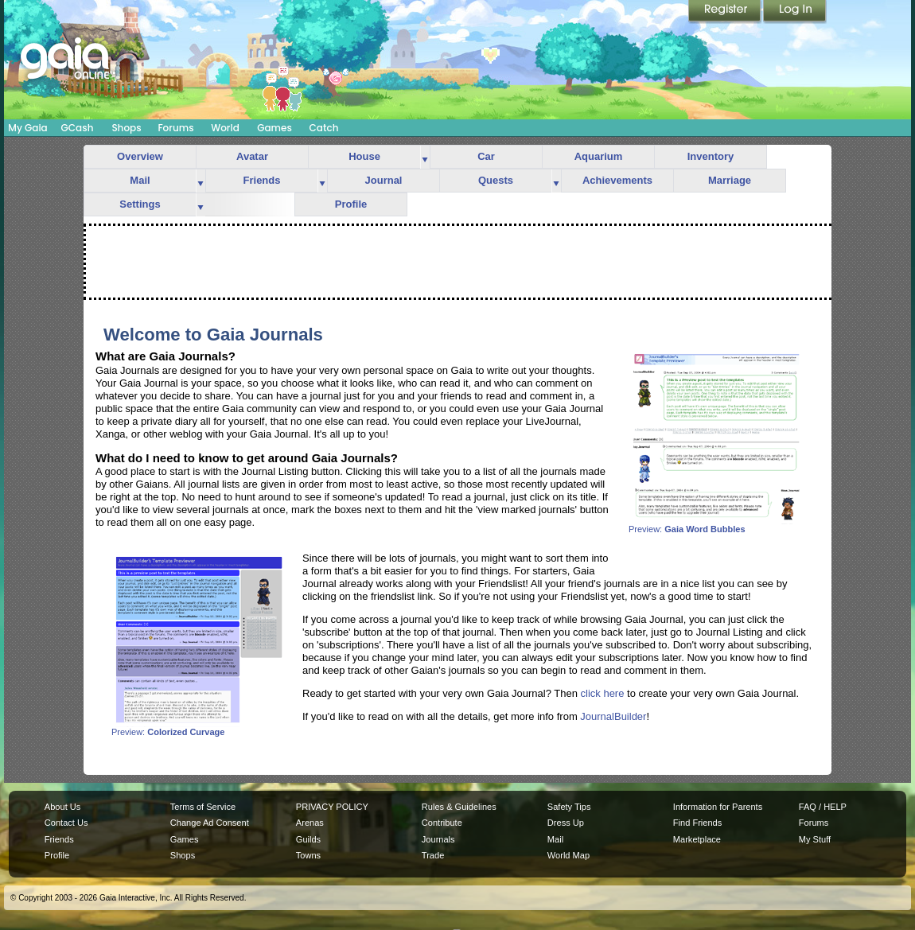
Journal (384, 180)
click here (603, 693)
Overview (140, 156)
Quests (495, 180)
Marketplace (697, 839)
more (425, 157)
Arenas (310, 822)
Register (725, 12)
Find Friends (697, 822)
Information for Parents (717, 806)
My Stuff (815, 839)
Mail (140, 180)
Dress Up (565, 822)
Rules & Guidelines (459, 806)
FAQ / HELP (823, 806)
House (364, 156)
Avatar (252, 156)
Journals (438, 839)
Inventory (710, 156)
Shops (126, 127)
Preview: (716, 525)
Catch (324, 127)
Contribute (442, 822)
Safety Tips (569, 806)
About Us (62, 806)
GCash (77, 127)
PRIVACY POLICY (332, 806)
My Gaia (27, 127)
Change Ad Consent (209, 822)
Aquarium (598, 156)
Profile (351, 204)
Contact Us (66, 822)
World (225, 127)
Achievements (617, 180)
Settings (139, 204)
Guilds (308, 839)
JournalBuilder (613, 716)
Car (486, 156)
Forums (175, 127)
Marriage (729, 180)
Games (274, 127)
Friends (262, 180)
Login (795, 12)
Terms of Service (203, 806)
